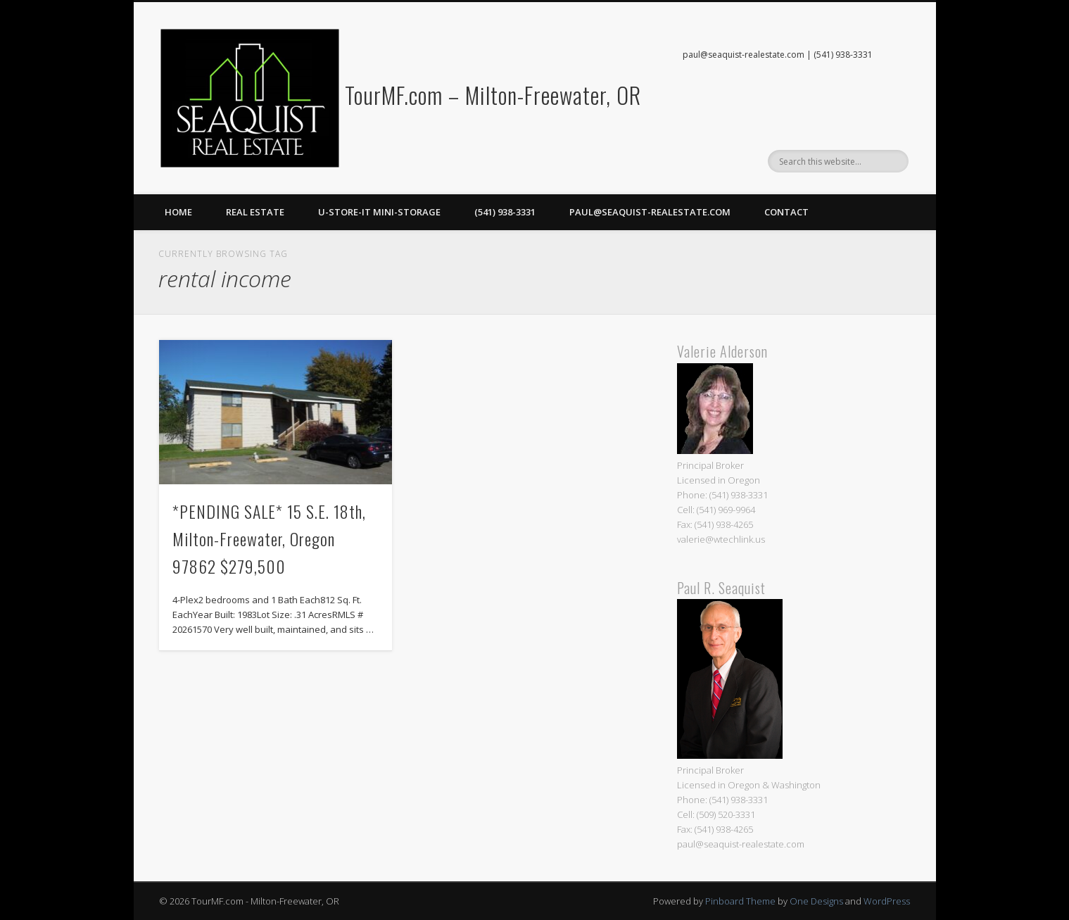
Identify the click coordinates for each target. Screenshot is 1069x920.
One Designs (816, 901)
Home (178, 212)
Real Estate (255, 212)
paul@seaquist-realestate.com (649, 212)
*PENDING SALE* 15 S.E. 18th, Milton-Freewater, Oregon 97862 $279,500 (269, 538)
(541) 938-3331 (505, 212)
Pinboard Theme (740, 901)
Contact (786, 212)
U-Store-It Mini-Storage (379, 212)
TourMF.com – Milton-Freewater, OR (493, 94)
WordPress (887, 901)
